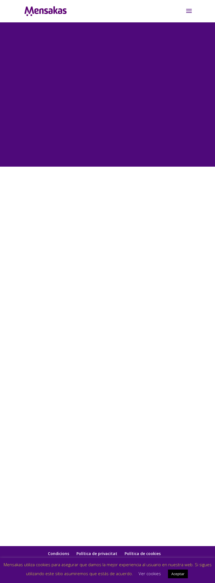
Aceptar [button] (177, 573)
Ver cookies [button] (150, 573)
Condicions (58, 553)
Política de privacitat (96, 553)
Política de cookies (143, 553)
